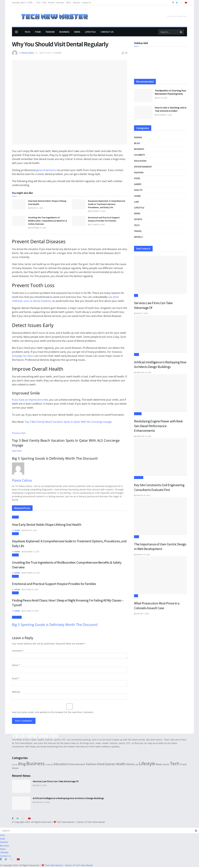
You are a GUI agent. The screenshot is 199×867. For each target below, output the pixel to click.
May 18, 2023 (161, 98)
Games (137, 184)
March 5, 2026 (141, 313)
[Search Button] (181, 32)
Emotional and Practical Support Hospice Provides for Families (54, 584)
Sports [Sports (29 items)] (166, 764)
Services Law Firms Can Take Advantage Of (56, 781)
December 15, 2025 (96, 211)
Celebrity (139, 154)
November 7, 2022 (163, 115)
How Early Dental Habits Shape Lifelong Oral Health (46, 524)
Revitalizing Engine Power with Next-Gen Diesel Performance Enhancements (158, 426)
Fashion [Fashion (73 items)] (91, 764)
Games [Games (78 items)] (110, 764)
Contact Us (86, 2)
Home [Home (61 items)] (130, 764)
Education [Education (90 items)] (61, 764)
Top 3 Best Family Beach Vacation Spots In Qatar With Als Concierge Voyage (68, 421)
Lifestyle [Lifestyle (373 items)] (147, 763)
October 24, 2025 (96, 224)
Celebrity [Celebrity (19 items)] (49, 764)
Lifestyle (76, 2)
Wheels (138, 236)
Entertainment (143, 166)
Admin (17, 530)
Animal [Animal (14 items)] (15, 764)
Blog (137, 143)
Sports (138, 219)
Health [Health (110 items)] (120, 764)
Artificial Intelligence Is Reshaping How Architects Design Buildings (68, 798)
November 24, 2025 (37, 228)
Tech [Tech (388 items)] (174, 763)
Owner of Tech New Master (91, 822)
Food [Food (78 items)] (100, 764)
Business (60, 2)
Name (16, 665)
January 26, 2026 (142, 495)
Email (16, 678)
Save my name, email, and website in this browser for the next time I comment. (53, 712)
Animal (138, 137)
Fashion (51, 2)
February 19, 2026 (142, 436)
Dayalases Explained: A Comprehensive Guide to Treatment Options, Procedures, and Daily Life (106, 204)
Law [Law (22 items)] (136, 764)
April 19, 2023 (45, 52)
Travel (138, 231)
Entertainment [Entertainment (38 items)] (76, 764)
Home (137, 195)
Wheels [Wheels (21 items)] (15, 768)
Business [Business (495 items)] (35, 763)
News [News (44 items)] (159, 764)
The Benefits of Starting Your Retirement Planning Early (170, 92)
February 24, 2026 (142, 372)
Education (140, 160)
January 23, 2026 (142, 554)
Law (136, 201)
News (68, 2)
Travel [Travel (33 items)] (183, 764)
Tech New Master (66, 822)
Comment (18, 650)
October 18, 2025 (30, 611)
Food (44, 2)
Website (16, 691)
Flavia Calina (27, 52)
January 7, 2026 (141, 613)
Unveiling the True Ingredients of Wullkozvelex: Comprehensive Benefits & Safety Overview (47, 220)
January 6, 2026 (35, 208)
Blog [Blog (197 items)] (22, 763)
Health (58, 52)
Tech (38, 2)
